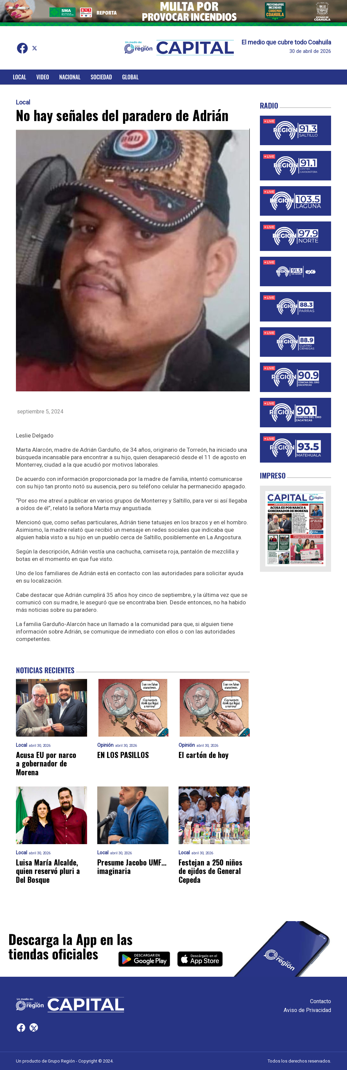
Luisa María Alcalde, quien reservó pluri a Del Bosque (48, 871)
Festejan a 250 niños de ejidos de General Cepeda (210, 871)
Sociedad (101, 77)
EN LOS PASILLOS (123, 755)
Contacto (320, 1001)
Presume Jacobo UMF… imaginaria (131, 866)
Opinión (105, 745)
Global (130, 77)
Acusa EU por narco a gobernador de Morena (46, 763)
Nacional (70, 77)
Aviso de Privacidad (307, 1010)
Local (19, 77)
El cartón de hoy (203, 755)
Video (42, 77)
